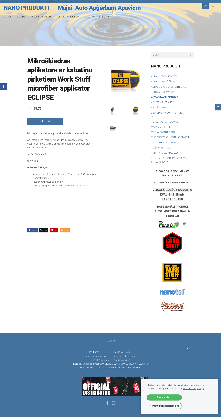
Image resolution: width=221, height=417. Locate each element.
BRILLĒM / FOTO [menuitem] (159, 107)
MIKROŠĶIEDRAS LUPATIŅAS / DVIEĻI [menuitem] (170, 137)
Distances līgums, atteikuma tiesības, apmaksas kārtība (110, 356)
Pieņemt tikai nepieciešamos (164, 405)
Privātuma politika (119, 360)
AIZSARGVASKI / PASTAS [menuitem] (164, 97)
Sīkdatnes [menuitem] (110, 340)
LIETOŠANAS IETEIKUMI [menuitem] (70, 16)
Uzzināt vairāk (189, 388)
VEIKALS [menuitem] (10, 16)
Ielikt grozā (44, 121)
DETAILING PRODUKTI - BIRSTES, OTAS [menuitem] (167, 114)
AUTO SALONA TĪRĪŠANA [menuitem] (163, 81)
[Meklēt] (172, 55)
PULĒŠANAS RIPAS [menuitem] (160, 147)
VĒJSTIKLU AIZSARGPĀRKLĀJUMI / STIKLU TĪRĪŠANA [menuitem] (169, 160)
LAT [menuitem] (205, 6)
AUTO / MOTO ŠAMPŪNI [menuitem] (163, 92)
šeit (188, 182)
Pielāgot (200, 388)
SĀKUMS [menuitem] (23, 16)
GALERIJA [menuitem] (91, 16)
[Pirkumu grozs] (218, 107)
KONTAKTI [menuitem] (106, 16)
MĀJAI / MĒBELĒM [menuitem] (160, 127)
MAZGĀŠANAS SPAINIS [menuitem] (163, 132)
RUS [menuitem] (212, 6)
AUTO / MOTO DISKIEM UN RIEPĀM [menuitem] (168, 87)
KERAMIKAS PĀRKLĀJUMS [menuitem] (164, 121)
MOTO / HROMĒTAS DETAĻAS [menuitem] (165, 142)
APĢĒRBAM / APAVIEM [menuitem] (162, 102)
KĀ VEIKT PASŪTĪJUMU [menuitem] (43, 16)
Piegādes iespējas (100, 360)
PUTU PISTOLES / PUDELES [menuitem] (165, 152)
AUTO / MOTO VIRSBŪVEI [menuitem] (164, 76)
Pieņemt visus (164, 397)
